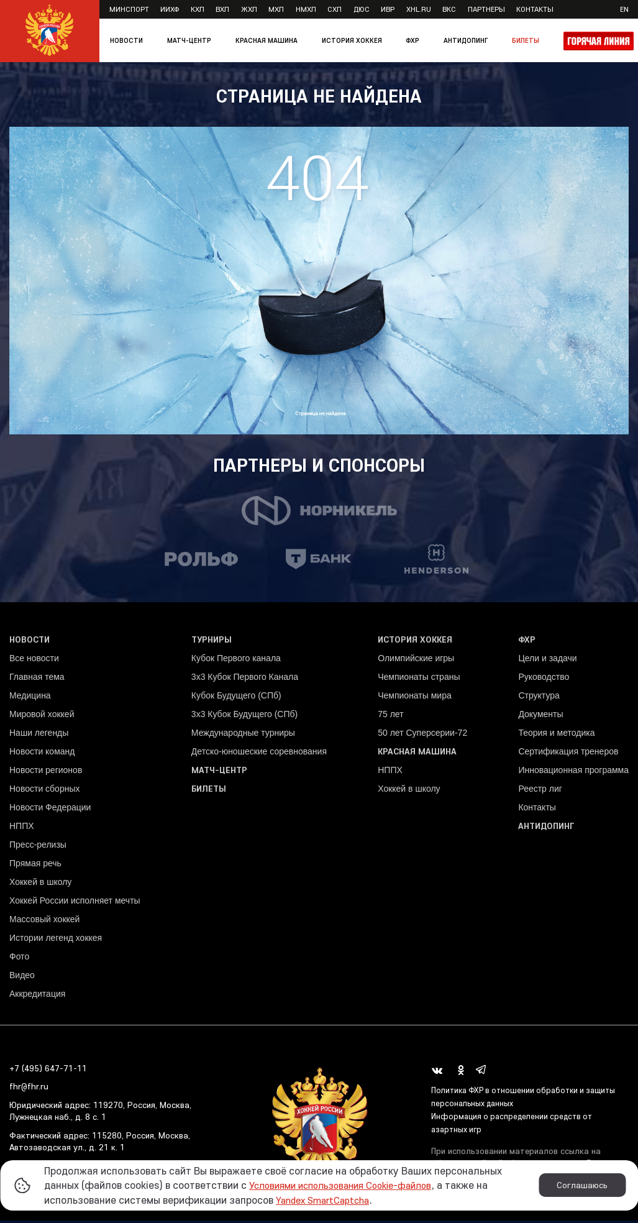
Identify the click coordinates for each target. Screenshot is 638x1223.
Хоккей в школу (40, 884)
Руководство (543, 679)
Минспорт (129, 9)
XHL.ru (418, 9)
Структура (538, 698)
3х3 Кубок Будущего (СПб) (244, 716)
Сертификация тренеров (568, 754)
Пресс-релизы (37, 847)
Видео (22, 978)
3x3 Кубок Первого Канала (244, 679)
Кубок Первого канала (236, 661)
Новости (126, 40)
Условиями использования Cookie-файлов (349, 1184)
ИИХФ (169, 9)
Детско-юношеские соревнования (259, 754)
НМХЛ (306, 9)
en (624, 9)
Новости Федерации (50, 810)
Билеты (525, 40)
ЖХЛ (249, 9)
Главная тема (37, 679)
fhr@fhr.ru (28, 1089)
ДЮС (361, 9)
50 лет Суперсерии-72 (422, 735)
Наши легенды (38, 735)
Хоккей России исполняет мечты (74, 903)
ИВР (387, 9)
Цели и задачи (547, 661)
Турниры (211, 642)
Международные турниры (243, 735)
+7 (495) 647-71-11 (48, 1070)
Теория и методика (556, 735)
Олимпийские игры (416, 661)
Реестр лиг (540, 791)
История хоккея (352, 40)
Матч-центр (189, 40)
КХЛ (197, 9)
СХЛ (334, 9)
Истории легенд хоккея (55, 940)
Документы (540, 716)
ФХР (412, 40)
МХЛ (276, 9)
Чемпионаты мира (415, 698)
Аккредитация (37, 996)
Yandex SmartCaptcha (328, 1199)
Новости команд (42, 754)
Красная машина (266, 40)
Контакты (535, 9)
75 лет (390, 716)
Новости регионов (45, 772)
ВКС (449, 9)
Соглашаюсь (582, 1185)
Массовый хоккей (44, 922)
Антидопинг (466, 40)
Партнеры (486, 9)
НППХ (21, 828)
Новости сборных (44, 791)
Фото (19, 959)
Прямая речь (35, 866)
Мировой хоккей (41, 716)
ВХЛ (222, 9)
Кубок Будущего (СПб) (236, 698)
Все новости (34, 661)
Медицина (30, 698)
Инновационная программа (573, 772)
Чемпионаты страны (419, 679)
